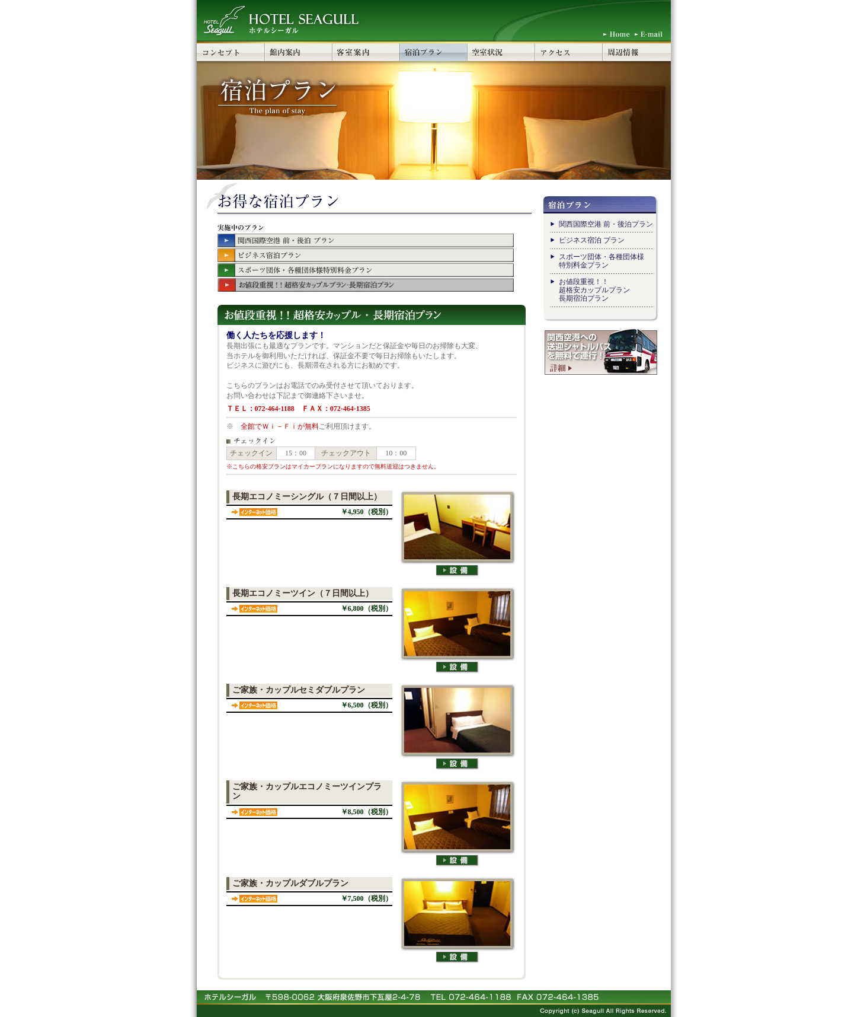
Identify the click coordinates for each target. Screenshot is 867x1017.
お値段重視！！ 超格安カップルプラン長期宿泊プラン (594, 290)
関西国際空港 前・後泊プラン (606, 224)
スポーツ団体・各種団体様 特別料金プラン (601, 261)
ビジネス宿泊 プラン (592, 240)
